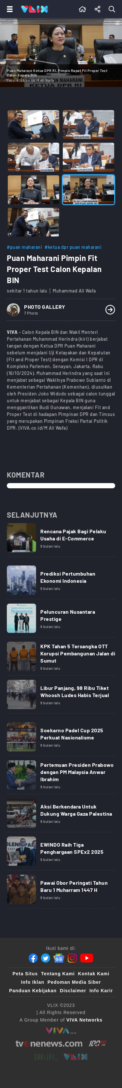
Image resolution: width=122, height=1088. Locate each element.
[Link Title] (61, 540)
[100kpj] (97, 1043)
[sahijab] (45, 1056)
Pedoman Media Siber (74, 982)
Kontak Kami (94, 973)
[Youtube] (86, 958)
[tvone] (49, 1043)
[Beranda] (82, 9)
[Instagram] (72, 958)
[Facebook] (33, 958)
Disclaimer (73, 990)
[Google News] (58, 958)
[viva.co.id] (61, 1030)
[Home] (34, 9)
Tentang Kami (58, 973)
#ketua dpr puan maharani (73, 247)
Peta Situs (25, 973)
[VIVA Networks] (84, 1020)
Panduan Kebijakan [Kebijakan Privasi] (33, 990)
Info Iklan (32, 982)
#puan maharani (24, 247)
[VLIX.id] (76, 1056)
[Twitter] (45, 958)
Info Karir (101, 990)
